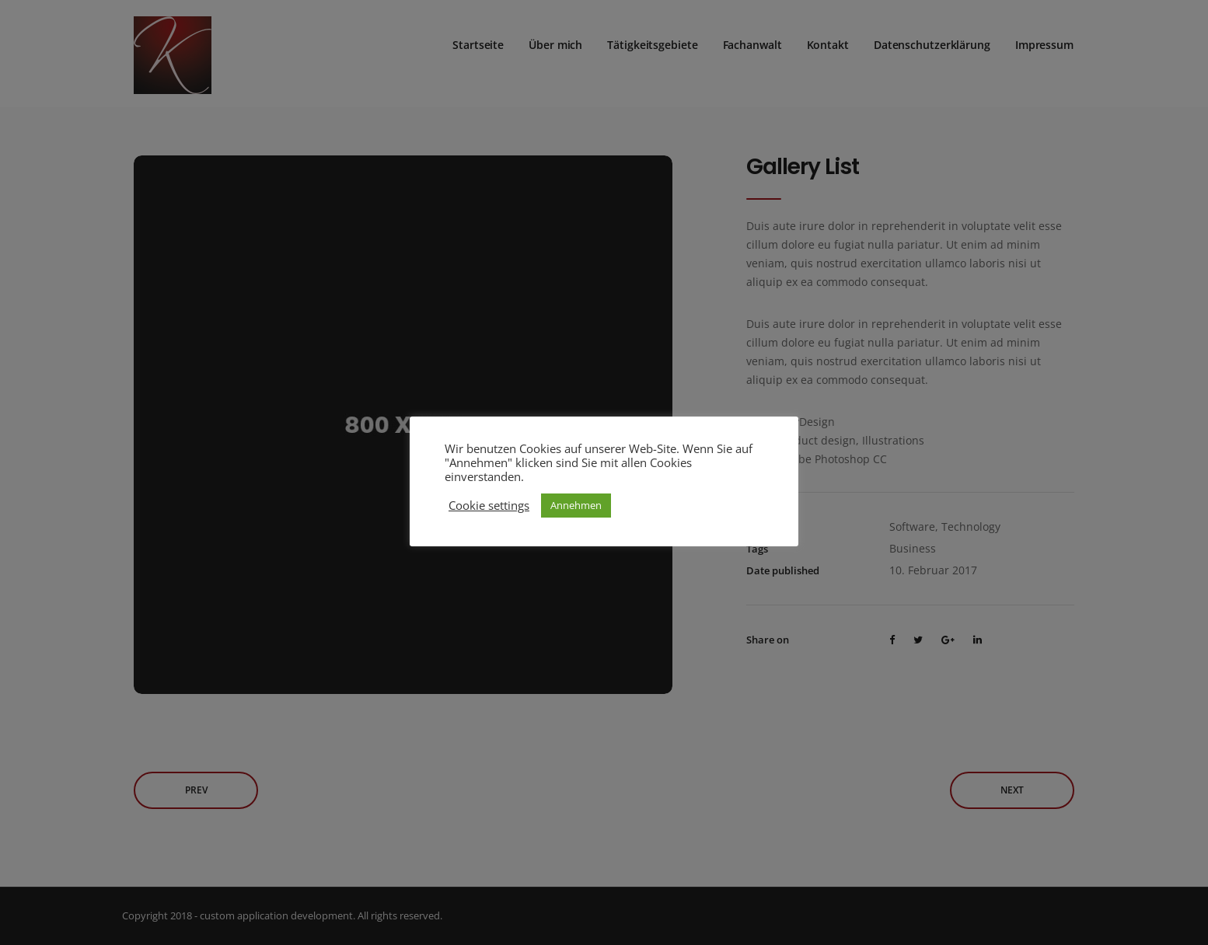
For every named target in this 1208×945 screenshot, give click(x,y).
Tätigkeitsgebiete (652, 38)
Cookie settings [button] (489, 505)
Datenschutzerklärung (932, 38)
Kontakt (828, 38)
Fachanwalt (752, 38)
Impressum (1044, 38)
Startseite (478, 38)
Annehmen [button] (576, 505)
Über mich (555, 38)
